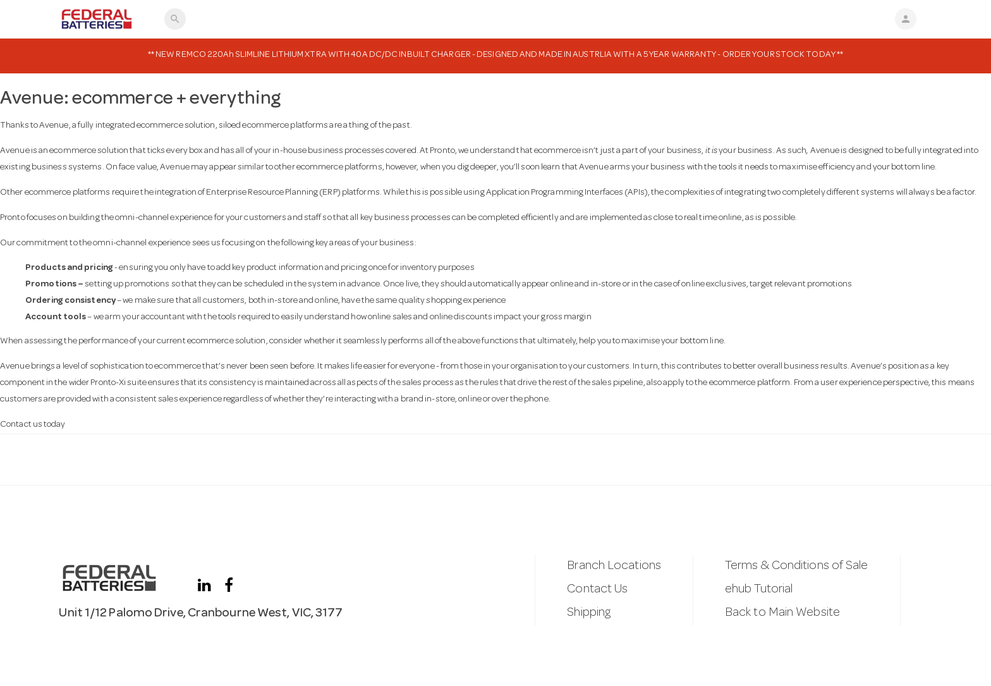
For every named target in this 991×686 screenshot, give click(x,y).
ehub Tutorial (759, 590)
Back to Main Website (782, 613)
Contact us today (33, 424)
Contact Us (597, 590)
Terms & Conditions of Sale (796, 566)
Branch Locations (614, 566)
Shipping (589, 613)
